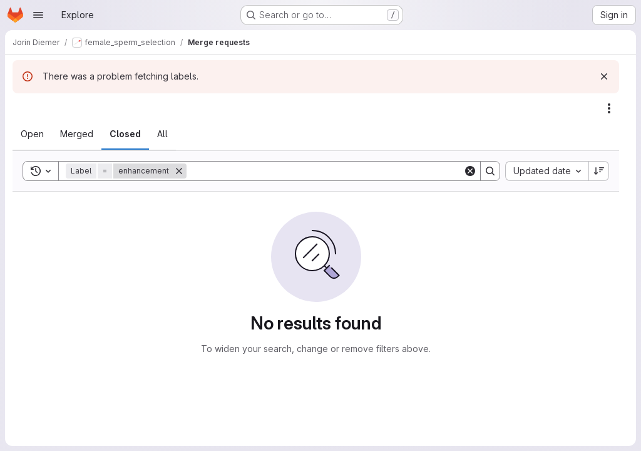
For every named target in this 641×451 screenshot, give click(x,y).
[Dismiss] (604, 76)
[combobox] (546, 171)
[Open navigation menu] (38, 15)
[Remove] (179, 171)
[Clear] (470, 171)
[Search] (325, 171)
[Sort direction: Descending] (599, 171)
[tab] (32, 134)
